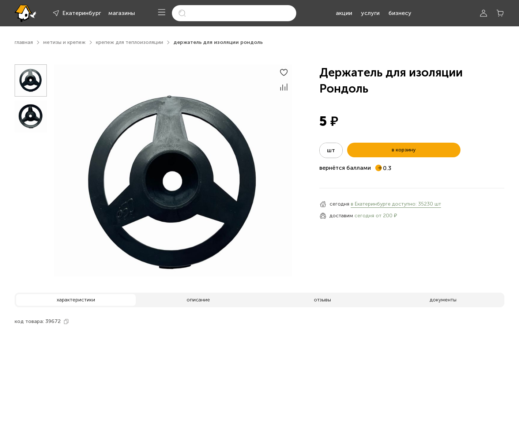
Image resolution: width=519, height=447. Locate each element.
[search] (234, 13)
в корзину (403, 150)
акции (344, 13)
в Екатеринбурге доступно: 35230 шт (396, 204)
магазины (121, 13)
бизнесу (399, 13)
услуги (370, 13)
